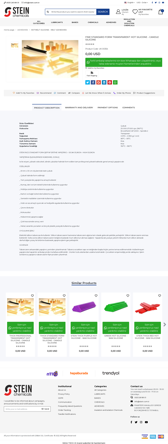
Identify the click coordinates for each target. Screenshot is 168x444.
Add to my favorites (94, 68)
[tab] (46, 107)
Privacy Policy (64, 394)
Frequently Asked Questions (70, 406)
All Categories (100, 390)
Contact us (137, 386)
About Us (62, 390)
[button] (122, 12)
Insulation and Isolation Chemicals (108, 410)
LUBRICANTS (99, 394)
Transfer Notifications (67, 414)
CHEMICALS (99, 402)
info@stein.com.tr (140, 401)
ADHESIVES (99, 406)
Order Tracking (64, 410)
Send (45, 409)
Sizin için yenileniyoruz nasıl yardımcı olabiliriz (20, 327)
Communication (65, 402)
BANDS (97, 398)
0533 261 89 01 (138, 397)
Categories (100, 386)
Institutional (65, 386)
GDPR (60, 398)
